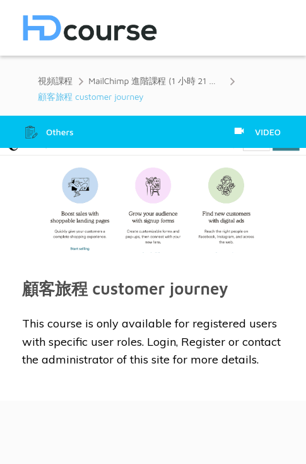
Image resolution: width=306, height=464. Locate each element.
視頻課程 (55, 80)
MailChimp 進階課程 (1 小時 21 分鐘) (156, 80)
